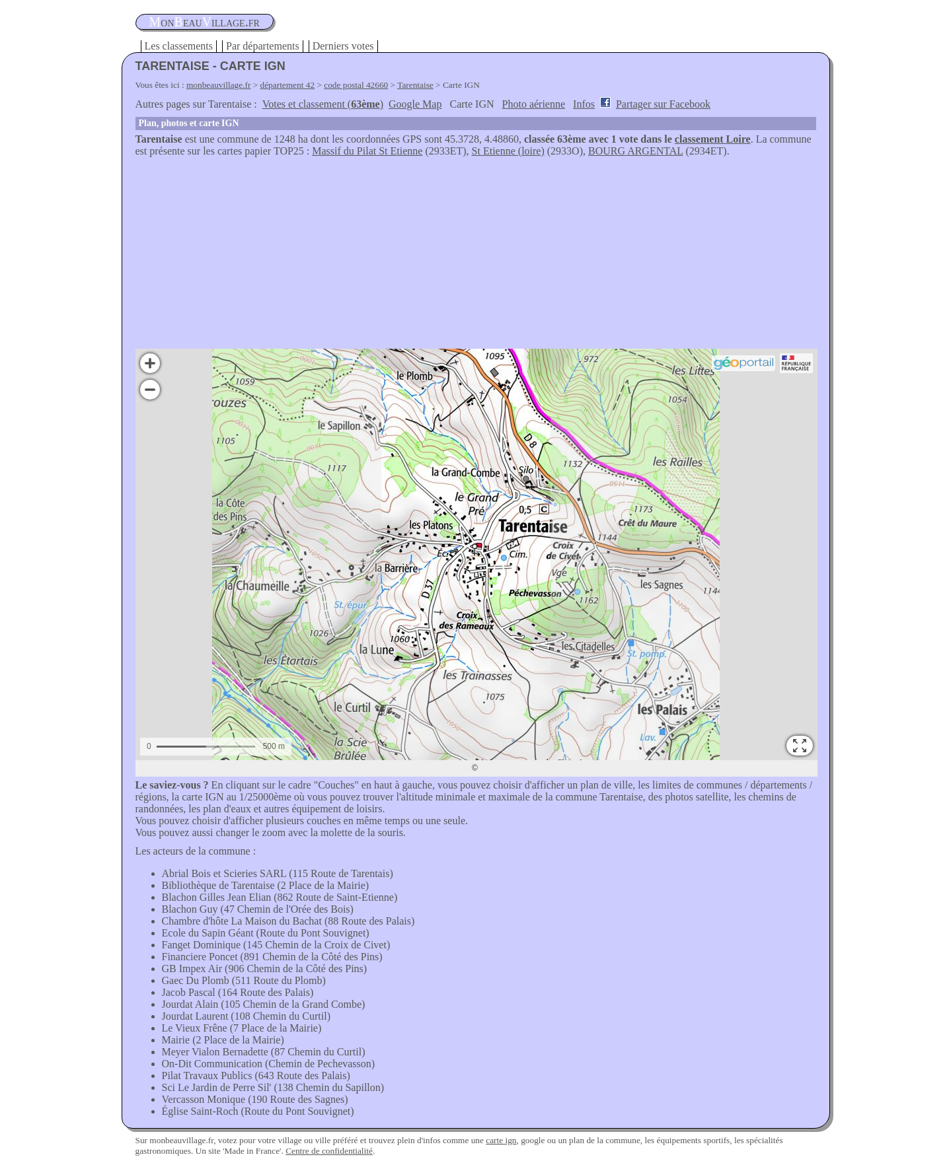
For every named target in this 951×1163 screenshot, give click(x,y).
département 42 (287, 85)
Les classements (179, 46)
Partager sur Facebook (663, 104)
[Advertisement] (475, 256)
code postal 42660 (356, 85)
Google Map (415, 104)
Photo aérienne (534, 104)
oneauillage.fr (204, 22)
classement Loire (713, 139)
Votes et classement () (322, 104)
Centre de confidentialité (329, 1151)
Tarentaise (415, 85)
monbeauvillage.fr (218, 85)
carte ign (501, 1140)
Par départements (262, 46)
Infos (584, 104)
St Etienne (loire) (508, 151)
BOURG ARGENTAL (635, 151)
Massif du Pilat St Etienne (367, 151)
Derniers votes (343, 46)
